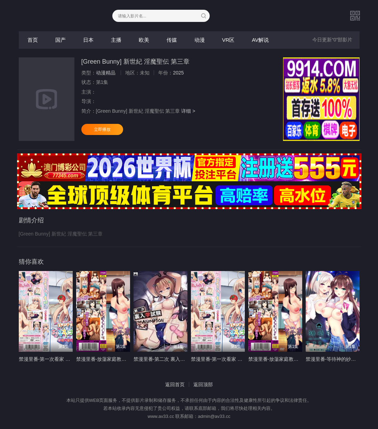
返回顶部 (203, 384)
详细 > (188, 111)
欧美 (144, 40)
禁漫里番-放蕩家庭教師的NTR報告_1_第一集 (125, 359)
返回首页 (175, 384)
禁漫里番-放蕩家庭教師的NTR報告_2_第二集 (297, 359)
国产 (60, 40)
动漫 (199, 40)
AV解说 (260, 40)
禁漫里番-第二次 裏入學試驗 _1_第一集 (176, 359)
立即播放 (102, 129)
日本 (88, 40)
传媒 (172, 40)
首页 (32, 40)
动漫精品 (105, 73)
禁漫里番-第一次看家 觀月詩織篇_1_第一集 (66, 359)
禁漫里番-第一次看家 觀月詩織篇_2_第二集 (238, 359)
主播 (116, 40)
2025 (178, 73)
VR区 (228, 40)
